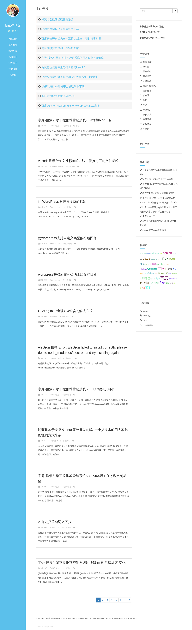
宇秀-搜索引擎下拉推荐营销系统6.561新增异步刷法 (76, 389)
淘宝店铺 (13, 39)
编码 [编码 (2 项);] (171, 283)
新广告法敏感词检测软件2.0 (58, 96)
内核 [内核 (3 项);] (170, 269)
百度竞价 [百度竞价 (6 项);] (145, 282)
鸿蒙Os (55, 441)
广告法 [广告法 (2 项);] (145, 273)
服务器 (54, 317)
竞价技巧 (147, 76)
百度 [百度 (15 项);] (164, 278)
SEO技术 (12, 63)
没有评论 (67, 126)
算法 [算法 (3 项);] (167, 283)
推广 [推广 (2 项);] (156, 273)
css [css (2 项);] (161, 253)
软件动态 (55, 126)
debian (145, 311)
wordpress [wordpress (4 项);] (152, 269)
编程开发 (13, 51)
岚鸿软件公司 (132, 618)
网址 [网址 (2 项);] (143, 288)
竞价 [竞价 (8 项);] (162, 282)
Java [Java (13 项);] (146, 258)
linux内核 (147, 316)
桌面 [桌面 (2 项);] (169, 273)
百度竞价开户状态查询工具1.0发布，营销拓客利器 (71, 38)
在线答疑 (147, 124)
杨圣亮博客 (13, 25)
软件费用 (13, 45)
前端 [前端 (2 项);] (141, 273)
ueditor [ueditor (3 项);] (166, 264)
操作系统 (147, 114)
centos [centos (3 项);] (149, 253)
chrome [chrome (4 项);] (155, 253)
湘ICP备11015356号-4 (59, 618)
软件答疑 (55, 528)
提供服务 (147, 91)
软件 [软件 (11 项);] (148, 287)
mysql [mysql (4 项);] (172, 259)
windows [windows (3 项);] (143, 269)
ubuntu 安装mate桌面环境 (154, 230)
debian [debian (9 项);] (167, 253)
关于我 (13, 75)
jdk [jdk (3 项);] (159, 259)
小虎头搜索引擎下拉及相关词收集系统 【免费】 (69, 76)
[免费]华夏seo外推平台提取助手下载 (63, 86)
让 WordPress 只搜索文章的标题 (62, 201)
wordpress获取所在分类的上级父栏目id (67, 274)
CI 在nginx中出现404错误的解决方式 (65, 311)
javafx (145, 320)
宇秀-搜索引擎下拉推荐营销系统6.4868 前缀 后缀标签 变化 (81, 562)
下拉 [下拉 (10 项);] (161, 268)
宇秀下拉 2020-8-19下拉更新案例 (157, 179)
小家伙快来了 (148, 216)
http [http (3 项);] (174, 253)
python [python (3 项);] (147, 264)
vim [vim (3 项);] (171, 264)
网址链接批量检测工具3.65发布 (60, 48)
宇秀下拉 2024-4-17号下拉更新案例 (158, 198)
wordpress (56, 207)
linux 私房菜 (148, 325)
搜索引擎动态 (149, 86)
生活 (145, 105)
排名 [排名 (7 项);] (151, 273)
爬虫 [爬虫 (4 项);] (158, 278)
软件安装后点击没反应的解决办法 (158, 193)
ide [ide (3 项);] (141, 259)
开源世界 (147, 81)
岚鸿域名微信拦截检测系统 (57, 19)
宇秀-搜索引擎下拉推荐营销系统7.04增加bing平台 (75, 120)
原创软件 (13, 57)
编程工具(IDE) (57, 166)
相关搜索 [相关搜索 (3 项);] (155, 283)
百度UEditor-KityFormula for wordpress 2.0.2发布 (70, 105)
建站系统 (147, 119)
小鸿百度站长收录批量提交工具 (60, 29)
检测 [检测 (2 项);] (173, 273)
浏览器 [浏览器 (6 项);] (146, 278)
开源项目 (13, 69)
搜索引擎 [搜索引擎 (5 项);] (163, 273)
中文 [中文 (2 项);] (166, 269)
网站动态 (147, 110)
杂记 (145, 100)
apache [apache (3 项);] (143, 253)
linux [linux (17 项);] (165, 258)
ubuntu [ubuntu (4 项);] (159, 264)
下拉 (77, 126)
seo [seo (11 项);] (153, 264)
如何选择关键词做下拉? (55, 522)
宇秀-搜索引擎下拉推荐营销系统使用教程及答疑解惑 (72, 57)
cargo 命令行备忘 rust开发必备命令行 (159, 202)
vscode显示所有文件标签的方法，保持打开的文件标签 (78, 161)
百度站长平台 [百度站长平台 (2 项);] (172, 278)
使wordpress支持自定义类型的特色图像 (67, 238)
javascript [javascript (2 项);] (154, 259)
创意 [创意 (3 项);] (174, 269)
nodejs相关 (56, 358)
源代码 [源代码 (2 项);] (153, 278)
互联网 (146, 129)
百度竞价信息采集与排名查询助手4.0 (63, 67)
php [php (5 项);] (142, 264)
